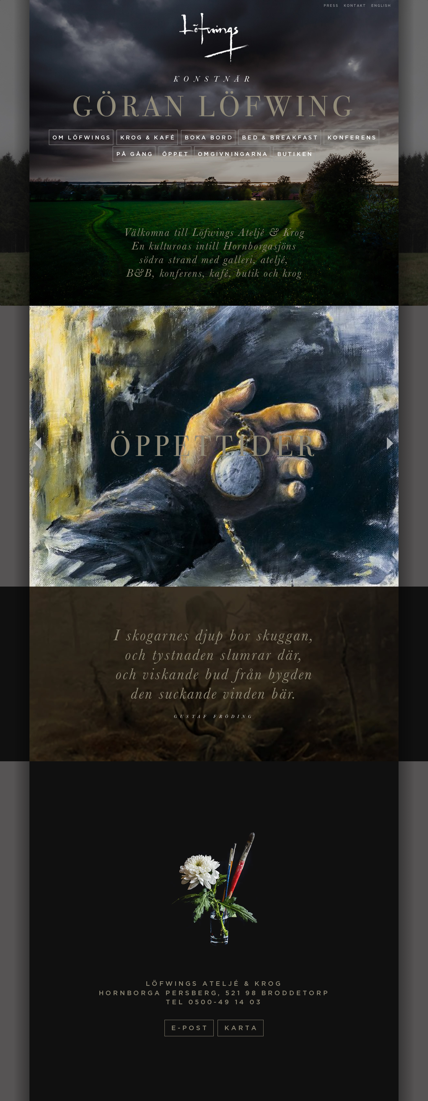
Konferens (352, 137)
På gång (134, 154)
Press (331, 5)
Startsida (214, 38)
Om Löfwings (81, 137)
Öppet (175, 154)
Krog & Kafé (148, 137)
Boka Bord (209, 137)
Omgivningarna (233, 154)
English (381, 5)
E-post (189, 1027)
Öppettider (214, 446)
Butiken (295, 154)
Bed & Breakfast (280, 137)
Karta (241, 1027)
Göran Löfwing (214, 106)
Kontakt (355, 5)
